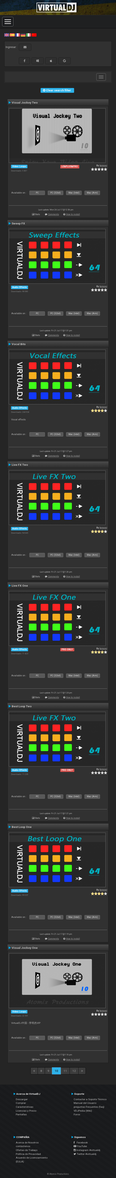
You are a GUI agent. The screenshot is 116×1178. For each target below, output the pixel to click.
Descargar (22, 1099)
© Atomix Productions (58, 1174)
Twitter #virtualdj (85, 1154)
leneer (103, 165)
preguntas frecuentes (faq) (89, 1106)
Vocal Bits (19, 344)
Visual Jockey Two (25, 102)
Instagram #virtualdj (87, 1150)
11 (65, 1070)
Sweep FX (18, 223)
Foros (77, 1114)
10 (56, 1070)
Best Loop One (22, 827)
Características (24, 1106)
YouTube (80, 1146)
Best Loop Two (22, 706)
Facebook (81, 1142)
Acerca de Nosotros (27, 1142)
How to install (73, 214)
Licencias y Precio (26, 1110)
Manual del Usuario (85, 1102)
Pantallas (21, 1114)
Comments (53, 214)
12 (74, 1070)
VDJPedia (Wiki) (83, 1110)
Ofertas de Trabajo (26, 1150)
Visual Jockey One (25, 947)
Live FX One (20, 585)
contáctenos (23, 1146)
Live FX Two (20, 464)
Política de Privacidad (28, 1154)
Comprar (21, 1102)
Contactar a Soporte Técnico (90, 1099)
